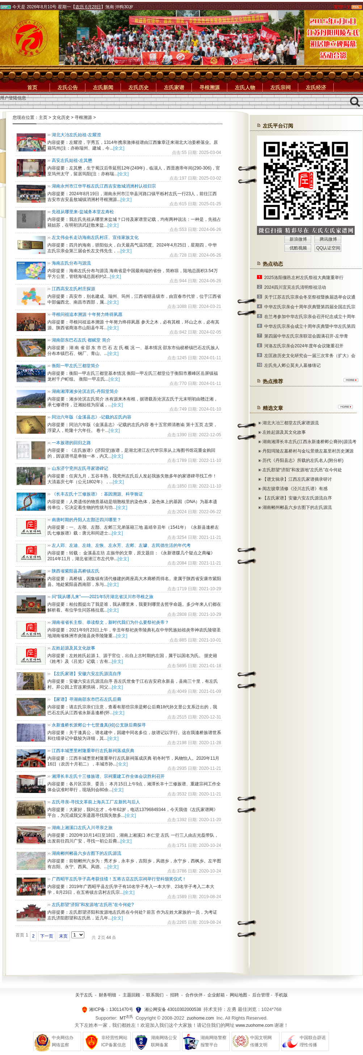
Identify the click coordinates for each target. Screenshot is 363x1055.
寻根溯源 (209, 87)
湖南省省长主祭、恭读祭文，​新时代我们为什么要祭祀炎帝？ (110, 622)
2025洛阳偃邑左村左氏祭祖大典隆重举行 (303, 277)
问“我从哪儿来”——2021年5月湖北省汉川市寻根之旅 (102, 596)
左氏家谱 (174, 87)
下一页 (46, 936)
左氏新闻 (103, 87)
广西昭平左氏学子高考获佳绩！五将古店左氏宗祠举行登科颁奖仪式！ (119, 879)
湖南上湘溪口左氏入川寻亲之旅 (82, 827)
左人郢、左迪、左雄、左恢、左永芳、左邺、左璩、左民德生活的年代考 (121, 545)
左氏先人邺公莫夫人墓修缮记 (292, 365)
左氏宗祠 (280, 87)
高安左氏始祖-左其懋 (72, 160)
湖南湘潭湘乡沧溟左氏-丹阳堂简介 (85, 391)
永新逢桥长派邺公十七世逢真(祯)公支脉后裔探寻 (99, 725)
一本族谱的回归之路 (71, 442)
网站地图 (238, 995)
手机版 (281, 995)
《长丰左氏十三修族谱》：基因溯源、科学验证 (97, 494)
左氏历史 (138, 87)
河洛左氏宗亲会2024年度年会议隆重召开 (303, 345)
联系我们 (155, 995)
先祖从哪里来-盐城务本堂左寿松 (83, 211)
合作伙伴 (194, 995)
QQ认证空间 (328, 247)
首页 (32, 87)
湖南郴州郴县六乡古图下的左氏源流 (86, 853)
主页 (43, 117)
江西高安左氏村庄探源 (73, 288)
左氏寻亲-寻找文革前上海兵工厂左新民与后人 (96, 802)
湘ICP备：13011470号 (111, 1009)
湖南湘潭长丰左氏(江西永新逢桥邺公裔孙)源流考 (309, 441)
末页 (63, 936)
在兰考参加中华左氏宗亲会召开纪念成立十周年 (309, 316)
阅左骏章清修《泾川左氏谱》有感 (295, 488)
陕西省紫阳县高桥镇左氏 (76, 571)
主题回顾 (131, 995)
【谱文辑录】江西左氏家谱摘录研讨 (297, 479)
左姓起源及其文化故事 (73, 648)
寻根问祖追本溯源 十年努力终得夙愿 (87, 314)
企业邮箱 (216, 995)
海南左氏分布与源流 (71, 263)
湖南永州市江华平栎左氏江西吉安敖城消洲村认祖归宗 (104, 186)
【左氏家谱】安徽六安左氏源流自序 (86, 673)
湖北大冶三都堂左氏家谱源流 (290, 422)
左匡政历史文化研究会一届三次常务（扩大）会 (309, 355)
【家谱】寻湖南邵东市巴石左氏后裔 (86, 699)
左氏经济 (316, 87)
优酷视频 (298, 247)
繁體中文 (342, 6)
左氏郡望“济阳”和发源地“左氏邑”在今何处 (302, 469)
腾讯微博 (328, 239)
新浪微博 (298, 239)
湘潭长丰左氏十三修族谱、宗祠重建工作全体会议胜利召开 (108, 776)
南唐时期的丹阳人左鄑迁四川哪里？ (86, 519)
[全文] (118, 148)
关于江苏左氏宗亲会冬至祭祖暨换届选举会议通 (309, 297)
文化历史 (61, 117)
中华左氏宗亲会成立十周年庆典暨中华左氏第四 (309, 326)
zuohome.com (200, 1018)
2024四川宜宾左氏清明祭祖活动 (295, 287)
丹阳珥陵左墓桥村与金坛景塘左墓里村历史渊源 (308, 451)
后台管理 (261, 995)
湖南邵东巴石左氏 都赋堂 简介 (81, 340)
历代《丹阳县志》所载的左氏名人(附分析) (302, 460)
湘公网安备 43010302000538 (172, 1009)
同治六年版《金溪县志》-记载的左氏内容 (91, 417)
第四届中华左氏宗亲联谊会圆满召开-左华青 (306, 336)
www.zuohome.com (254, 1025)
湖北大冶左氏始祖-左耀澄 (76, 134)
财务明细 (107, 995)
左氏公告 (68, 87)
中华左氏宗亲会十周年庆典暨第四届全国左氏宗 (309, 306)
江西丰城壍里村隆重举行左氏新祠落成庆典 (93, 750)
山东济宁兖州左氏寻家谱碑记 (80, 468)
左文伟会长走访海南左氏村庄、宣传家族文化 (95, 237)
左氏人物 (245, 87)
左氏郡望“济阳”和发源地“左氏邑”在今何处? (93, 904)
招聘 (174, 995)
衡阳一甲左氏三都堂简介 (76, 365)
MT (126, 1018)
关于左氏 (84, 995)
